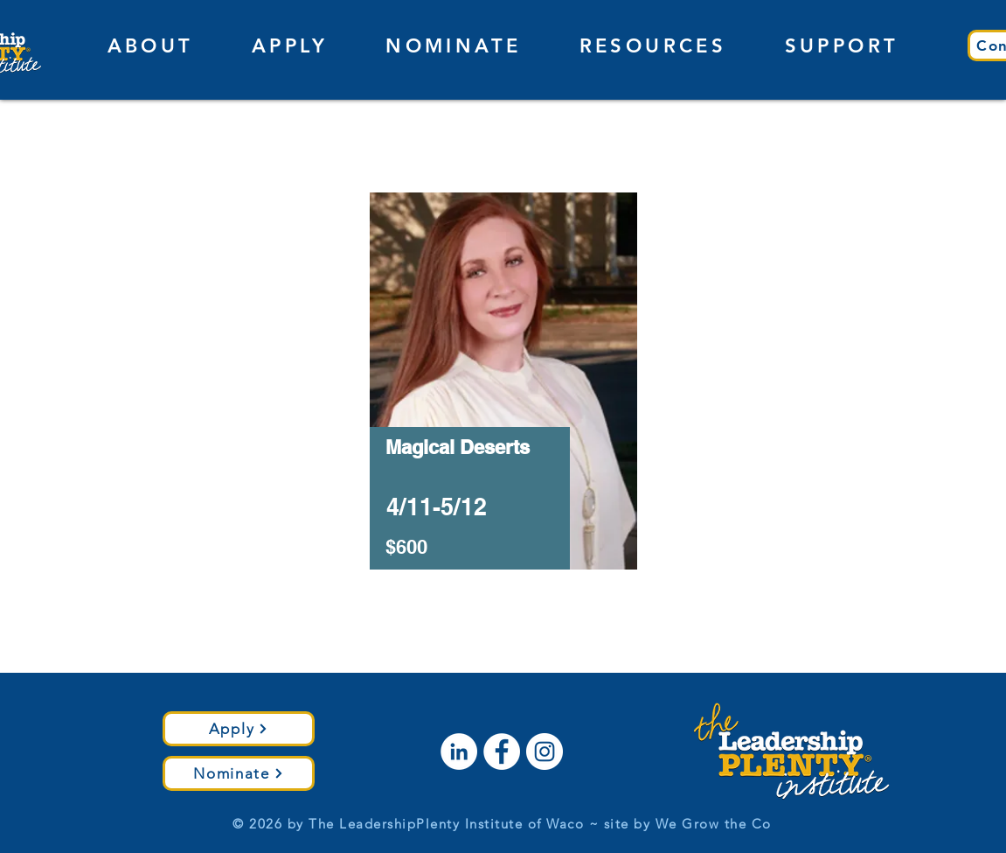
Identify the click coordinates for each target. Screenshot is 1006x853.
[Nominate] (239, 773)
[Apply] (239, 728)
